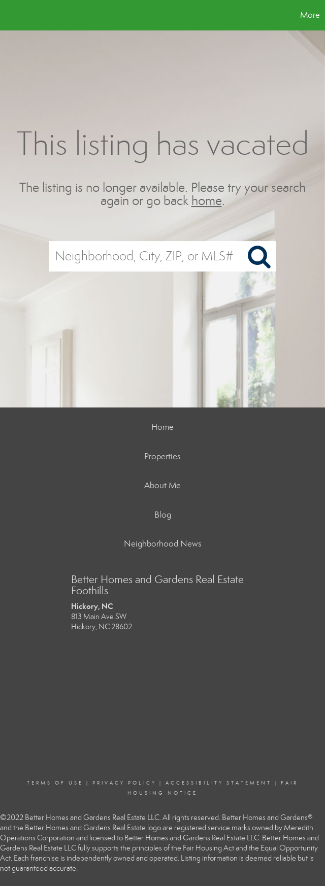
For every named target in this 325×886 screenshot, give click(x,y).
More (310, 15)
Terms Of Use (55, 783)
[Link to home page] (13, 15)
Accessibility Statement (219, 783)
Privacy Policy (124, 783)
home (206, 201)
